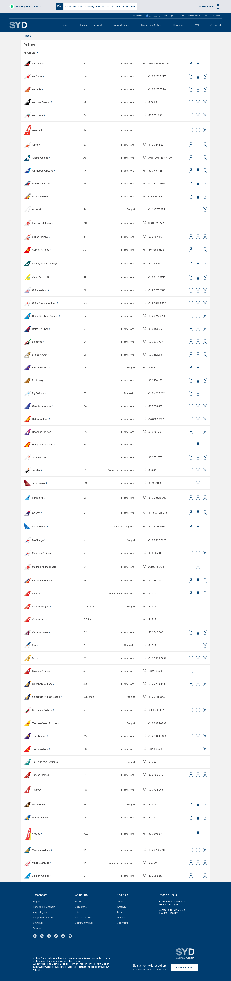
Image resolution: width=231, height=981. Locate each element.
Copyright (122, 922)
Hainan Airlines (41, 419)
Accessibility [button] (153, 15)
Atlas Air (38, 209)
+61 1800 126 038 (155, 512)
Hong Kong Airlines (43, 444)
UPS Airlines (39, 804)
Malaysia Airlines (42, 553)
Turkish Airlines (41, 774)
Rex (35, 645)
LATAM (37, 512)
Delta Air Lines (41, 328)
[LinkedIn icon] (63, 936)
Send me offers (184, 967)
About (120, 901)
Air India (37, 89)
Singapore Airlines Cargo (47, 696)
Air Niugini (38, 115)
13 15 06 (149, 761)
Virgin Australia (41, 862)
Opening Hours (168, 894)
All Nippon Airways (43, 170)
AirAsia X (38, 130)
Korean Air (39, 497)
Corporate (217, 16)
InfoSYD (121, 906)
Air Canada (39, 63)
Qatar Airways (41, 632)
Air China (38, 76)
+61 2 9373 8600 (154, 303)
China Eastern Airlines (45, 303)
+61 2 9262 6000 (154, 497)
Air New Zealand (42, 102)
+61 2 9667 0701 (154, 540)
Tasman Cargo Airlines (45, 723)
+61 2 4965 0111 (154, 393)
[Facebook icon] (35, 936)
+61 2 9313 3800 (154, 696)
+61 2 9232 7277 (154, 76)
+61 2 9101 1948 (154, 183)
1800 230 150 (152, 380)
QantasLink (39, 619)
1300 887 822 (152, 580)
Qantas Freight (41, 606)
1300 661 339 (152, 431)
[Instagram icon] (49, 936)
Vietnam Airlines (42, 850)
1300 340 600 (153, 632)
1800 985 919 (152, 553)
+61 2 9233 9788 (154, 315)
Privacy (121, 917)
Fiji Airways (39, 380)
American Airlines (43, 183)
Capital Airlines (41, 249)
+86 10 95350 (153, 749)
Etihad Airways (41, 354)
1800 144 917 (152, 328)
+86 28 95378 (152, 670)
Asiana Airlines (41, 196)
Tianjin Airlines (41, 749)
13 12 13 (149, 606)
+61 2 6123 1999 (154, 526)
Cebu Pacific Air (42, 277)
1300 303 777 (153, 341)
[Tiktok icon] (56, 936)
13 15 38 (149, 470)
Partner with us (194, 16)
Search (216, 25)
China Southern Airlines (46, 315)
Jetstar (37, 470)
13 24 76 (150, 102)
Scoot (36, 658)
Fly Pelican (39, 393)
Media (181, 16)
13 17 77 (149, 817)
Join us (207, 16)
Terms (120, 912)
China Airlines (40, 290)
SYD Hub (38, 922)
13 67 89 (150, 862)
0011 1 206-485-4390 (157, 157)
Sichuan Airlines (42, 670)
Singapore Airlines (43, 683)
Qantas (37, 593)
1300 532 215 (152, 354)
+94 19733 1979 (154, 710)
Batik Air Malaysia (43, 222)
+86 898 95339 (153, 419)
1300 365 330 (153, 406)
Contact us (137, 16)
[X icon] (42, 936)
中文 (197, 25)
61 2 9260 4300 (154, 196)
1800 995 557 (153, 875)
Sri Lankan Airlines (43, 710)
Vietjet (37, 833)
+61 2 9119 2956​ (154, 277)
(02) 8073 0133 (153, 222)
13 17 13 (149, 645)
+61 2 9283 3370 (154, 89)
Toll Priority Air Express (46, 761)
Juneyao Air (39, 483)
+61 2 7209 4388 (154, 683)
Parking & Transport (92, 25)
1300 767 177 (153, 236)
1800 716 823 (152, 170)
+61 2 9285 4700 (154, 850)
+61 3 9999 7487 (154, 658)
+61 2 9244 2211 (154, 144)
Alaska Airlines (41, 157)
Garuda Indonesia (43, 406)
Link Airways (40, 526)
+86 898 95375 (153, 249)
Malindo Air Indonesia (45, 566)
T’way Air (38, 789)
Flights (66, 25)
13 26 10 (149, 367)
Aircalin (37, 144)
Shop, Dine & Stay (152, 25)
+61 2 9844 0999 (155, 736)
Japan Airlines (41, 457)
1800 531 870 (152, 457)
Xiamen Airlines (41, 875)
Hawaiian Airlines (42, 431)
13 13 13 (149, 593)
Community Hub (84, 922)
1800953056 (152, 483)
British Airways (41, 236)
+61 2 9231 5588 (154, 290)
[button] (168, 15)
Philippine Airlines (43, 580)
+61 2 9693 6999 (154, 723)
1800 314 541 (152, 263)
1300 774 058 (153, 789)
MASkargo (39, 540)
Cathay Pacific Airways (46, 263)
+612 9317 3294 (154, 209)
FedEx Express (41, 367)
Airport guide (123, 25)
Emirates (38, 341)
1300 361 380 (152, 115)
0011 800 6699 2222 (156, 63)
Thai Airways (40, 736)
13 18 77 (149, 804)
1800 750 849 (153, 774)
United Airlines (41, 817)
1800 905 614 (153, 833)
